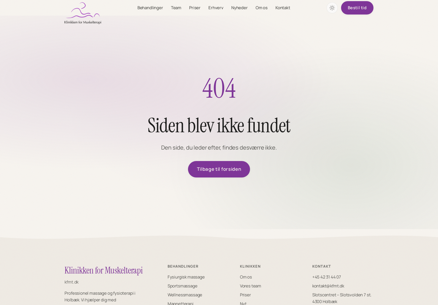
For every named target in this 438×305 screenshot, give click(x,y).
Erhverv (216, 8)
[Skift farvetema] (332, 7)
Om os (262, 8)
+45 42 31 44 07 (326, 277)
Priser (195, 8)
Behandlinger (150, 8)
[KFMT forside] (83, 13)
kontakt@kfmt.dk (328, 286)
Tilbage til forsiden (219, 169)
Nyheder (240, 8)
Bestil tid (357, 8)
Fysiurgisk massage (186, 277)
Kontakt (283, 8)
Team (176, 8)
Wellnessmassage (185, 295)
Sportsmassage (182, 286)
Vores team (250, 286)
